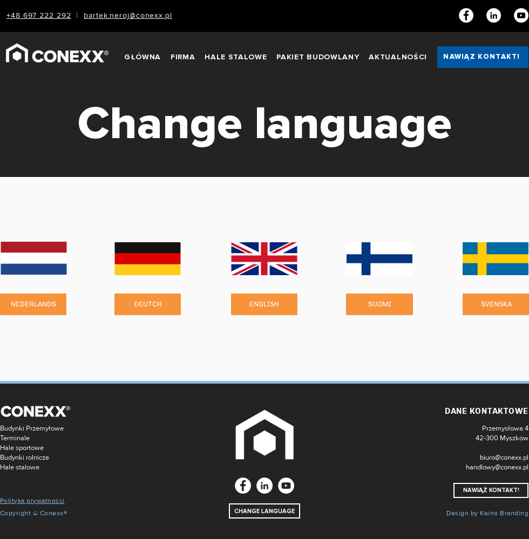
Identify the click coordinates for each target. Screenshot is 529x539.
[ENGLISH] (264, 304)
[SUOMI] (379, 304)
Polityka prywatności (32, 501)
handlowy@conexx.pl (497, 467)
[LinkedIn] (493, 15)
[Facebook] (466, 15)
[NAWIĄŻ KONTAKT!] (482, 57)
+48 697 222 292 (38, 15)
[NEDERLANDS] (33, 304)
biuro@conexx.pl (504, 457)
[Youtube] (521, 15)
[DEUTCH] (147, 304)
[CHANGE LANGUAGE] (264, 510)
